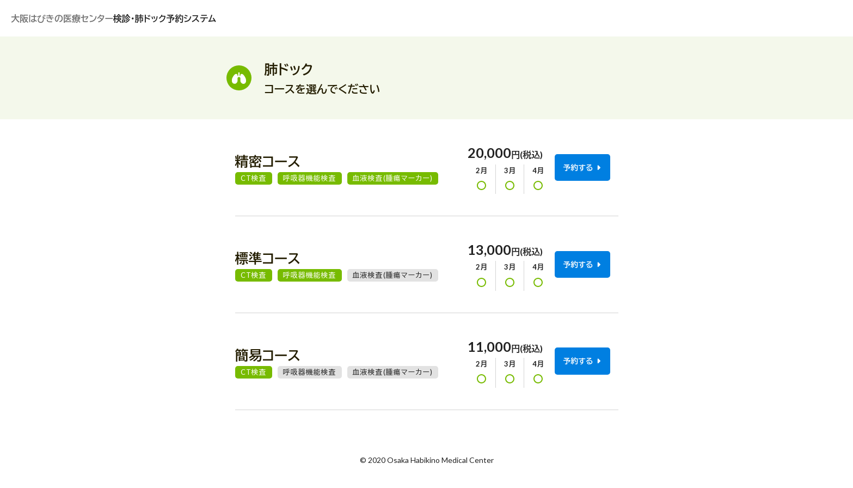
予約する (581, 167)
